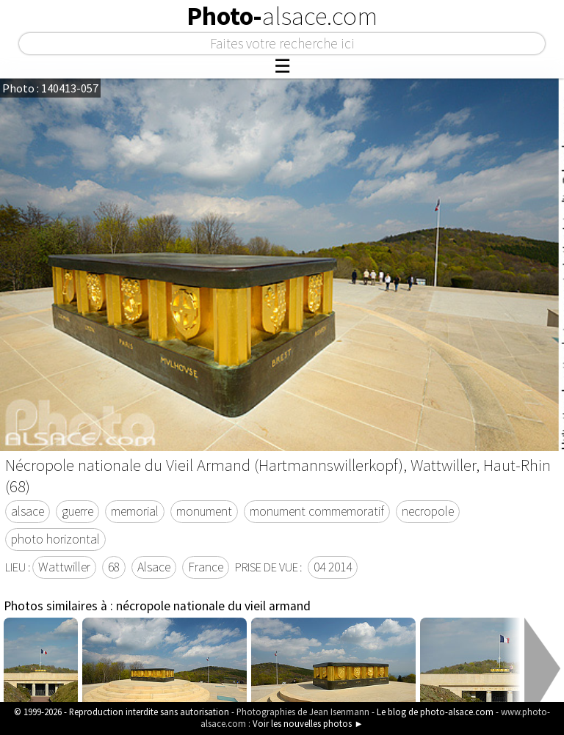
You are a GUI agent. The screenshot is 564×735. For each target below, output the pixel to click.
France (205, 567)
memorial (135, 511)
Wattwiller (64, 567)
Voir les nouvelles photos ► (308, 723)
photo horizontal (55, 539)
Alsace (153, 567)
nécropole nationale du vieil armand (213, 606)
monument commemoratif (317, 511)
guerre (77, 511)
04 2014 (333, 567)
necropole (428, 511)
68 (114, 567)
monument (204, 511)
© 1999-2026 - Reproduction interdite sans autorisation (121, 711)
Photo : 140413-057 (50, 88)
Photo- (282, 16)
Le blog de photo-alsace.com (435, 711)
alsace (27, 511)
